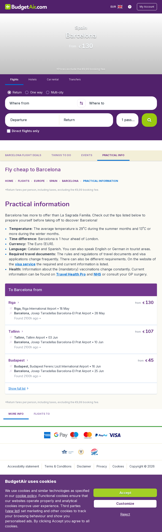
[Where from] (41, 117)
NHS (26, 465)
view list (12, 511)
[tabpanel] (81, 344)
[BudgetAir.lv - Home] (26, 7)
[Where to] (120, 117)
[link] (130, 7)
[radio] (15, 106)
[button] (147, 7)
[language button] (117, 7)
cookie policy (26, 496)
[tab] (23, 171)
